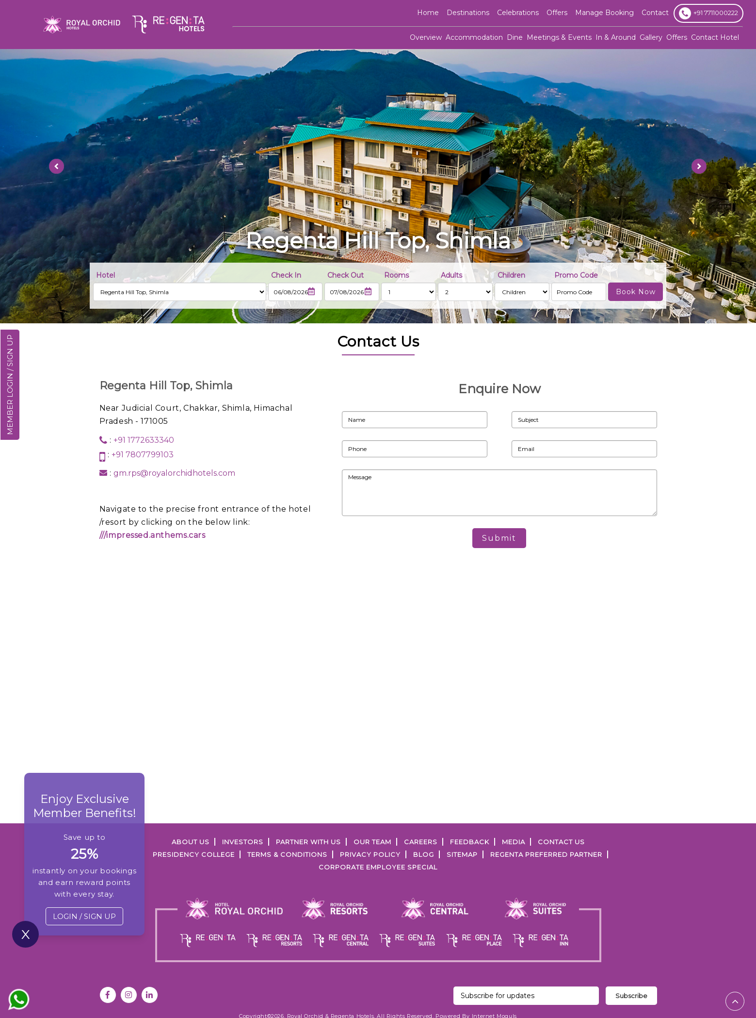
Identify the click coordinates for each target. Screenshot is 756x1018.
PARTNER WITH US (308, 842)
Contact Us (561, 842)
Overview (426, 37)
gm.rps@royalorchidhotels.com (174, 473)
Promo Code (576, 275)
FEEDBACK (469, 842)
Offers (676, 37)
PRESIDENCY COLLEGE (194, 854)
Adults (451, 275)
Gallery (651, 37)
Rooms (396, 275)
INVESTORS (242, 842)
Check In (286, 275)
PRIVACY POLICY (370, 854)
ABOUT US (190, 842)
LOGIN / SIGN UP (84, 916)
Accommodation (474, 37)
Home (428, 12)
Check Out (345, 275)
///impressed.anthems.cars (152, 535)
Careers (420, 842)
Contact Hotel (715, 37)
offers (557, 12)
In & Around (615, 37)
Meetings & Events (559, 37)
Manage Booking (604, 12)
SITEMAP (462, 854)
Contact (655, 12)
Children (511, 275)
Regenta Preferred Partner (546, 854)
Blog (423, 854)
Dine (515, 37)
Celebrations (518, 12)
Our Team (372, 842)
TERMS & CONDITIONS (287, 854)
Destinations (468, 12)
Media (513, 842)
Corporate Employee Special (378, 867)
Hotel (105, 275)
